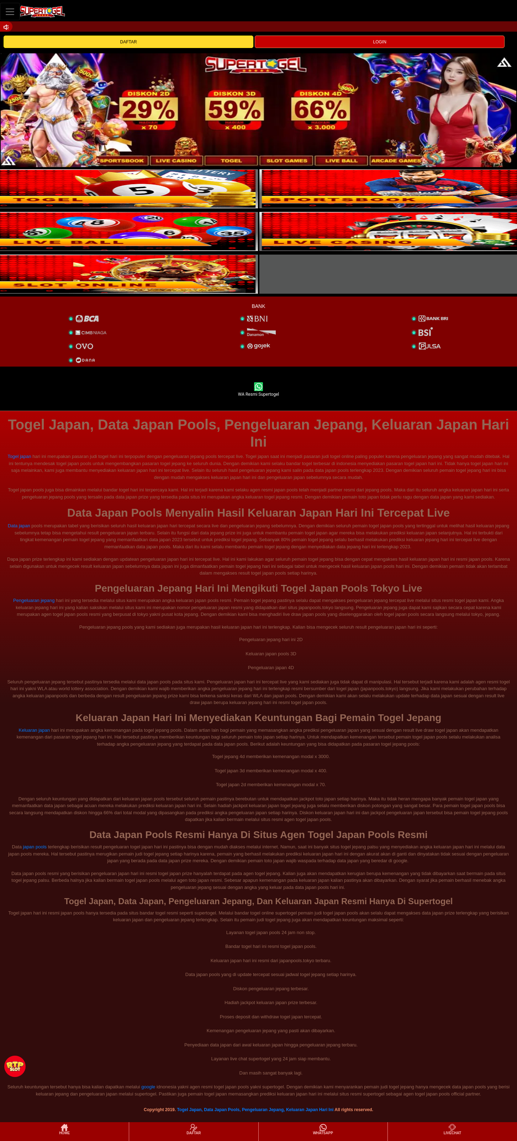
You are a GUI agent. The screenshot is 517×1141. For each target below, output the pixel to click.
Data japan (19, 525)
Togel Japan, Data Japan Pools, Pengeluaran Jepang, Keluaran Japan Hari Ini (255, 1109)
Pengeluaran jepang (33, 600)
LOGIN (379, 41)
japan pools (35, 846)
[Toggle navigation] (10, 11)
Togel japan (19, 456)
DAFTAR (128, 41)
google (148, 1086)
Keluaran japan (34, 730)
